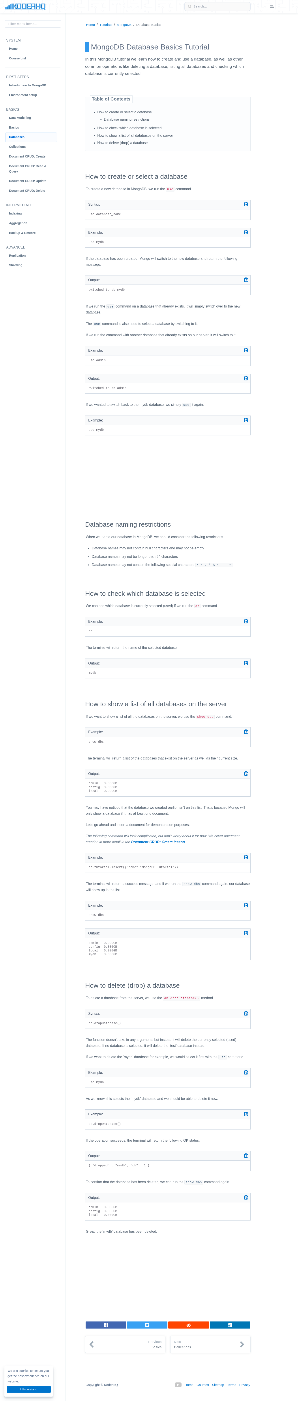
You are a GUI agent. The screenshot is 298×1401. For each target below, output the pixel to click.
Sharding (15, 265)
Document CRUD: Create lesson (158, 842)
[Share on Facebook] (106, 1325)
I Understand (28, 1389)
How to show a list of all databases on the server (135, 135)
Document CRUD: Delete (27, 190)
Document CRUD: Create (27, 156)
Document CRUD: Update (27, 181)
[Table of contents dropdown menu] (272, 7)
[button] (125, 1344)
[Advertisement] (168, 474)
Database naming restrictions (127, 119)
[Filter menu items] (33, 24)
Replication (17, 255)
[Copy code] (246, 204)
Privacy (244, 1385)
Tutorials (105, 25)
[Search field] (217, 6)
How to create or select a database (124, 112)
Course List (17, 58)
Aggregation (18, 223)
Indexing (15, 213)
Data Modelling (20, 118)
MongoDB (124, 25)
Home (13, 48)
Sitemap (218, 1385)
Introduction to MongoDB (27, 85)
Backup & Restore (22, 233)
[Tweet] (147, 1325)
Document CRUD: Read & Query (28, 168)
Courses (203, 1385)
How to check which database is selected (129, 128)
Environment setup (23, 95)
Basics (14, 127)
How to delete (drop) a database (122, 143)
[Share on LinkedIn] (188, 1325)
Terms (231, 1385)
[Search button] (188, 6)
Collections (17, 146)
